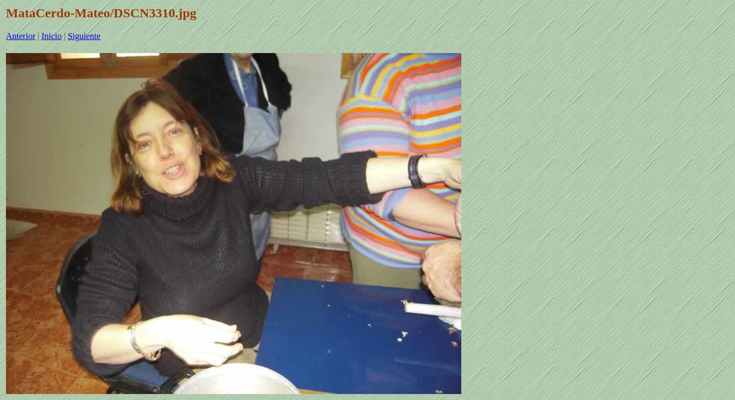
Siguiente (84, 36)
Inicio (51, 36)
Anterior (20, 36)
